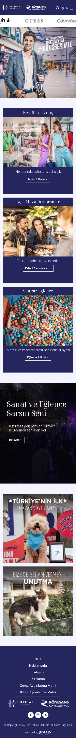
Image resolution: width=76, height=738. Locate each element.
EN (66, 8)
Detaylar (15, 439)
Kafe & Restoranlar (38, 268)
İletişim (38, 672)
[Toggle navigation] (71, 8)
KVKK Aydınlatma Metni (38, 692)
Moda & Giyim (38, 179)
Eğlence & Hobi (38, 357)
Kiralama (38, 679)
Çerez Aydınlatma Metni (38, 686)
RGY (38, 659)
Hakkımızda (38, 666)
